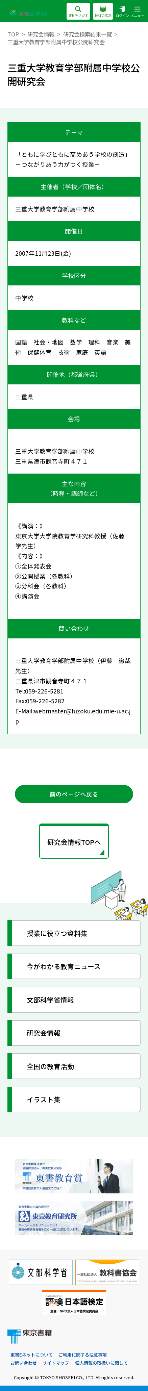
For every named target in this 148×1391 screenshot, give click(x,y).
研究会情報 (40, 34)
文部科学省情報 (50, 1000)
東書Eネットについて (31, 1354)
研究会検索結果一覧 (87, 34)
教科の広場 (103, 12)
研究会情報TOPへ (74, 842)
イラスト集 (43, 1099)
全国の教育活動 (50, 1066)
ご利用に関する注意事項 (82, 1354)
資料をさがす (78, 12)
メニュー (137, 12)
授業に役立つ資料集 (57, 933)
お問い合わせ (23, 1363)
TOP (13, 34)
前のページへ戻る (74, 794)
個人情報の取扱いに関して (101, 1363)
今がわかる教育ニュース (64, 966)
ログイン (122, 12)
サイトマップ (56, 1363)
